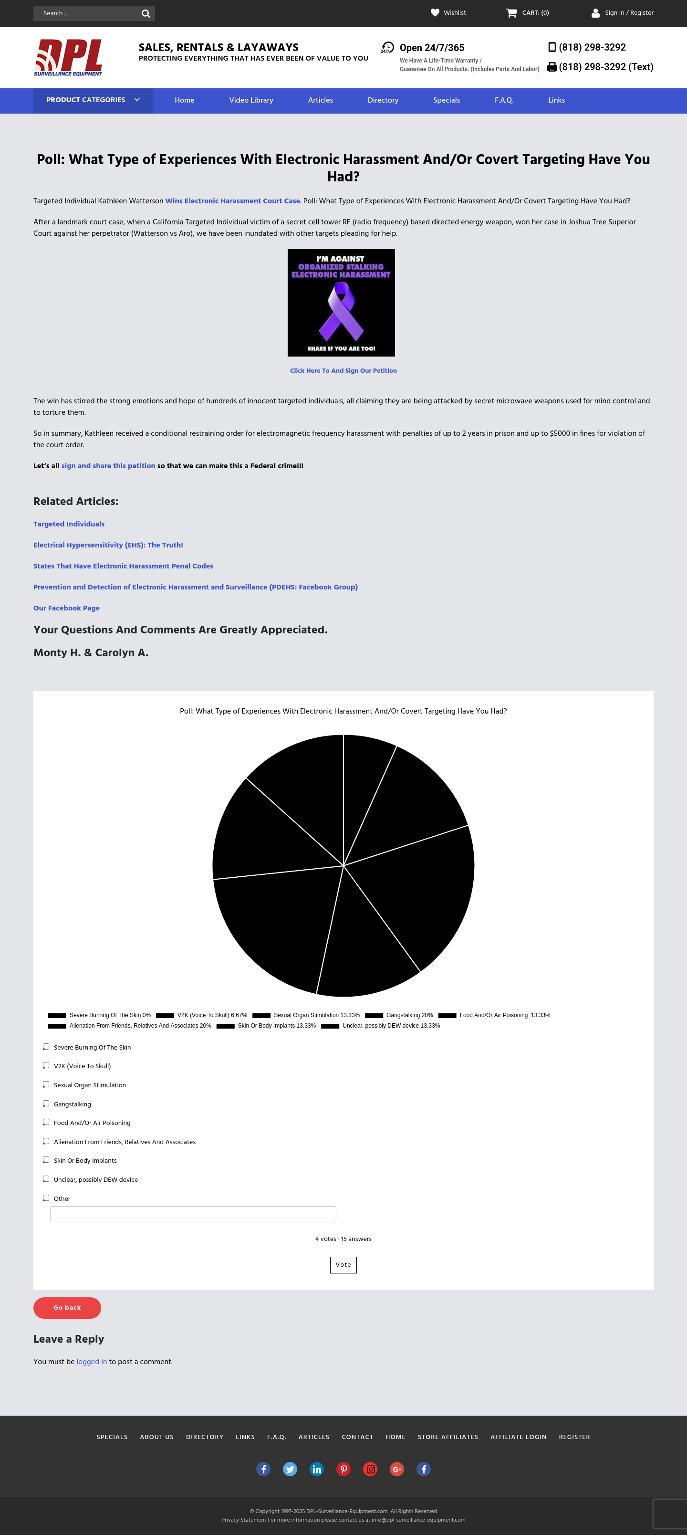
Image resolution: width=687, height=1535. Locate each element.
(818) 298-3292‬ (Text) (606, 67)
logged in (92, 1362)
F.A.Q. (504, 101)
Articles (320, 101)
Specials (446, 101)
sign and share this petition (109, 466)
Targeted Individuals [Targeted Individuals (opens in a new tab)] (68, 524)
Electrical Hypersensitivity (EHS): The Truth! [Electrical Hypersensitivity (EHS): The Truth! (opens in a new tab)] (108, 545)
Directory (383, 101)
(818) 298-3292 (592, 47)
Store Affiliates (448, 1437)
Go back (67, 1308)
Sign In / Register (629, 13)
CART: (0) (535, 13)
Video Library (251, 101)
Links (556, 101)
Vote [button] (343, 1265)
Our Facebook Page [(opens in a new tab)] (66, 608)
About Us (157, 1437)
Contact (358, 1437)
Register (575, 1437)
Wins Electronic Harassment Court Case (233, 201)
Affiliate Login (518, 1437)
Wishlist (455, 13)
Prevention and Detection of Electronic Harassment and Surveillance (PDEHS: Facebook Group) (195, 587)
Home (184, 101)
